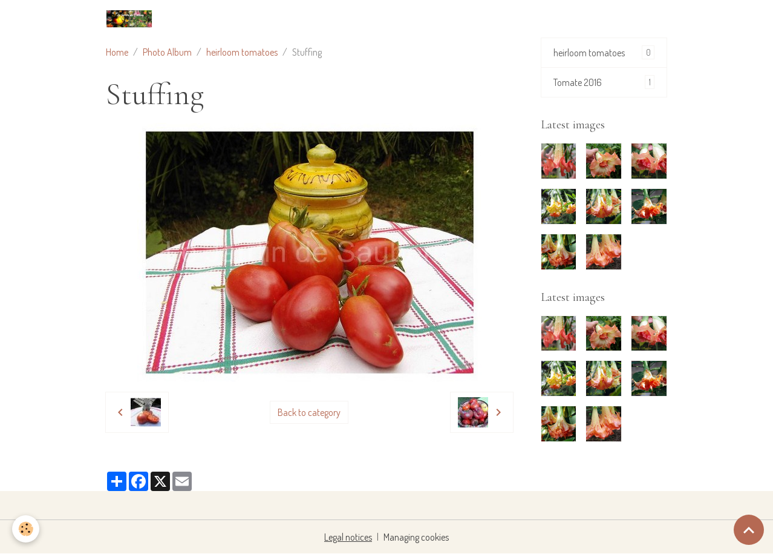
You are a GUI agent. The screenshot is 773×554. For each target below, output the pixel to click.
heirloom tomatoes (242, 52)
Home (117, 52)
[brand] (131, 19)
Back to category (309, 412)
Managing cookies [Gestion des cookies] (416, 537)
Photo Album (167, 52)
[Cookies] (25, 528)
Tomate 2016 (604, 82)
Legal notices (348, 537)
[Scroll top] (749, 530)
